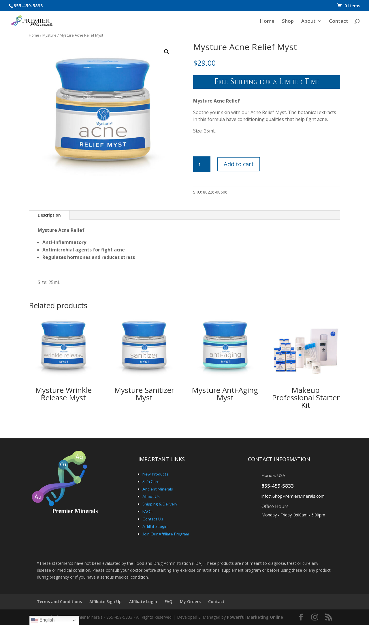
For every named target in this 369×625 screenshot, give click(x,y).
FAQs (147, 511)
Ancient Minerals (157, 488)
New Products (155, 473)
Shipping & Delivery (159, 503)
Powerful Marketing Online (255, 617)
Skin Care (150, 481)
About (308, 22)
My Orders (190, 601)
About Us (151, 496)
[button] (166, 52)
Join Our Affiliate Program (165, 533)
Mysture (49, 35)
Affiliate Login (154, 526)
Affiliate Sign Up (105, 601)
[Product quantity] (201, 164)
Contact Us (152, 518)
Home (267, 22)
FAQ (168, 601)
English (42, 620)
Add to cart (239, 164)
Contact (338, 22)
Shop (288, 22)
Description (49, 215)
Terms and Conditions (59, 601)
